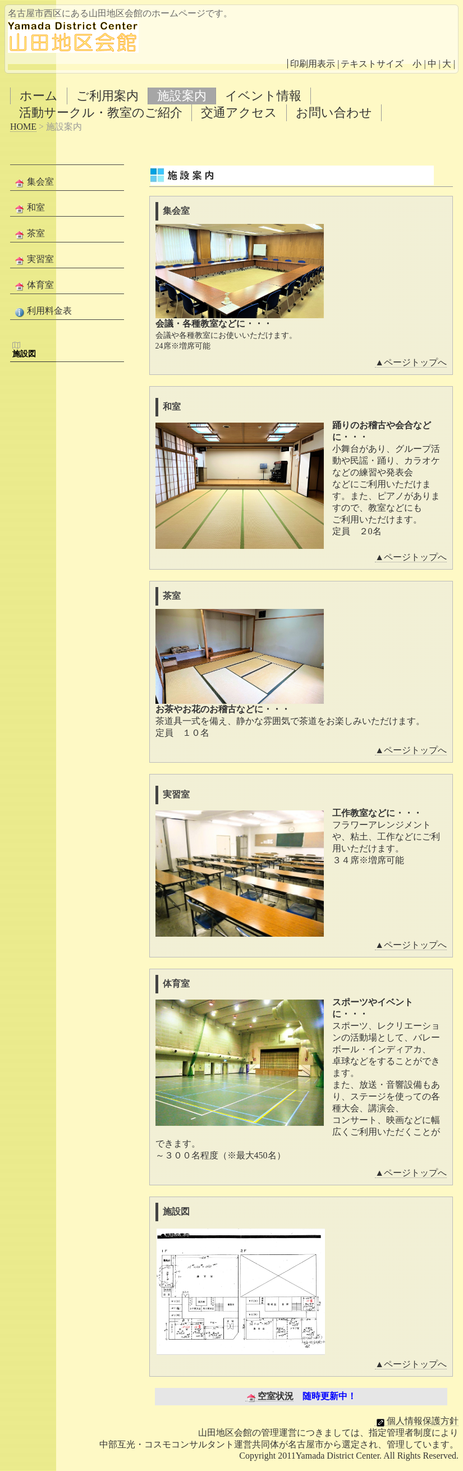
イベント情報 (263, 96)
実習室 (33, 259)
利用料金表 (42, 311)
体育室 (33, 285)
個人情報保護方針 (416, 1421)
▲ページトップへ (411, 362)
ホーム (39, 96)
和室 (28, 208)
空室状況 (269, 1396)
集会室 (33, 182)
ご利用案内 (107, 96)
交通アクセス (239, 113)
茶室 (28, 234)
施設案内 (182, 96)
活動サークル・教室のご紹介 (100, 113)
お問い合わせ (334, 113)
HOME (23, 126)
